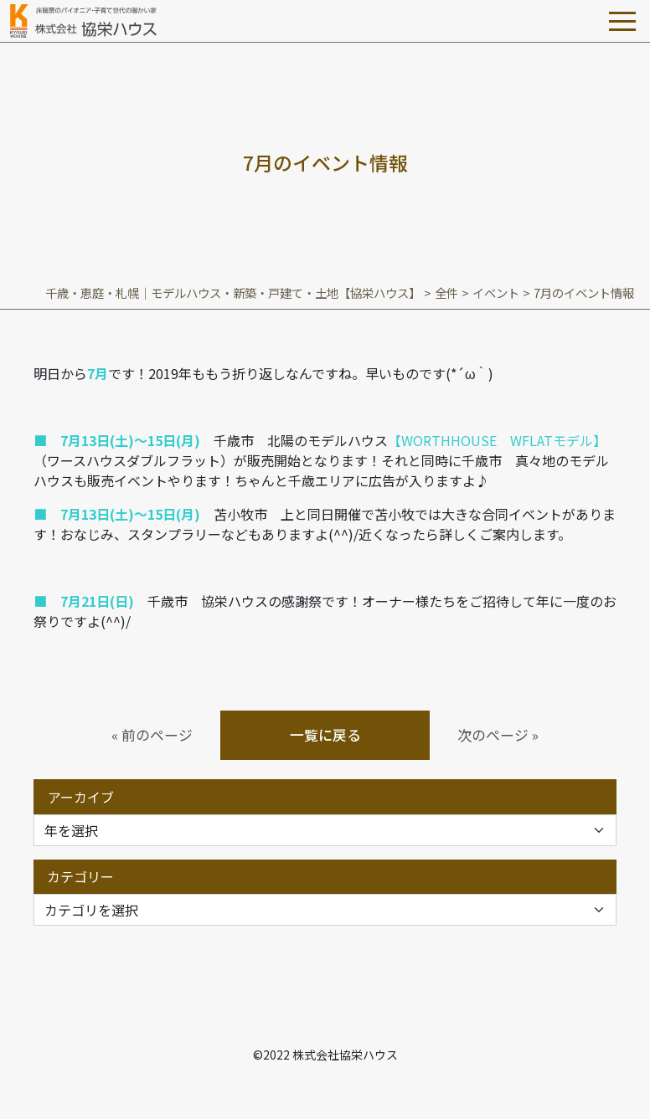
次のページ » (498, 735)
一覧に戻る (325, 735)
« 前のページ (152, 735)
